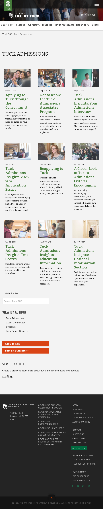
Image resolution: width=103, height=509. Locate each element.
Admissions (7, 25)
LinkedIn (83, 486)
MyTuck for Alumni (82, 455)
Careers (20, 25)
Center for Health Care (51, 428)
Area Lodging (79, 442)
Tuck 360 (7, 34)
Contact (76, 430)
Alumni (95, 25)
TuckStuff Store (81, 459)
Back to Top (51, 497)
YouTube (89, 486)
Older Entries (11, 293)
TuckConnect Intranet (84, 464)
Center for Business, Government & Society (50, 406)
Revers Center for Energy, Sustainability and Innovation (50, 442)
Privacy (87, 503)
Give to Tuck (79, 448)
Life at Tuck (82, 25)
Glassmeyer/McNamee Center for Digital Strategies (49, 414)
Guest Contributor (15, 322)
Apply (75, 405)
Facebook (72, 486)
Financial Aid (79, 413)
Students (11, 326)
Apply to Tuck (12, 343)
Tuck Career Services (17, 331)
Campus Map (78, 438)
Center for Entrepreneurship (48, 422)
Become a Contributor (16, 350)
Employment (79, 472)
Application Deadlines (84, 417)
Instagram (78, 486)
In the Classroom (64, 25)
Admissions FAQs (81, 422)
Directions (78, 434)
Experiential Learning (40, 25)
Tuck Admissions (15, 318)
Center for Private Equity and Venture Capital (52, 433)
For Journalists (81, 480)
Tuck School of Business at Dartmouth (8, 5)
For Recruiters (80, 476)
